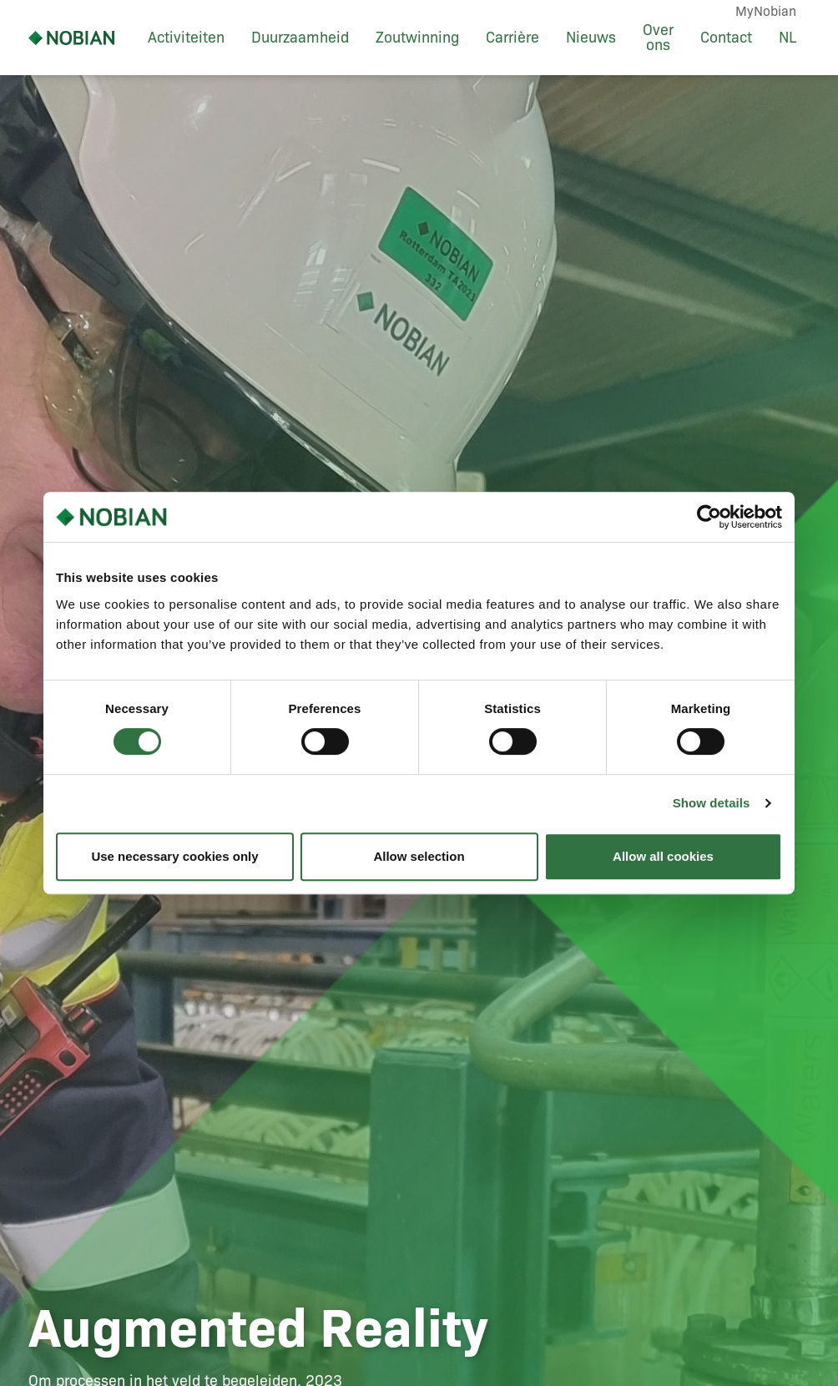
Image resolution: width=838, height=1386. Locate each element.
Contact (726, 37)
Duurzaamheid (300, 37)
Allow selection (418, 856)
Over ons (658, 37)
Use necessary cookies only (174, 856)
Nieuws (591, 37)
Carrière (512, 37)
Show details (711, 803)
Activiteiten (186, 37)
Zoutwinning (417, 37)
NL (787, 37)
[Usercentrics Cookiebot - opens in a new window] (709, 516)
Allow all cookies (663, 856)
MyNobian (765, 11)
